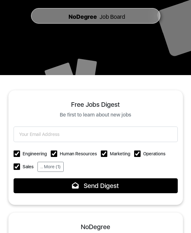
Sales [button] (28, 166)
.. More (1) (50, 166)
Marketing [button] (120, 153)
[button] (17, 153)
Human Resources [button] (78, 153)
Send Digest (95, 186)
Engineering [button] (35, 153)
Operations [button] (154, 153)
